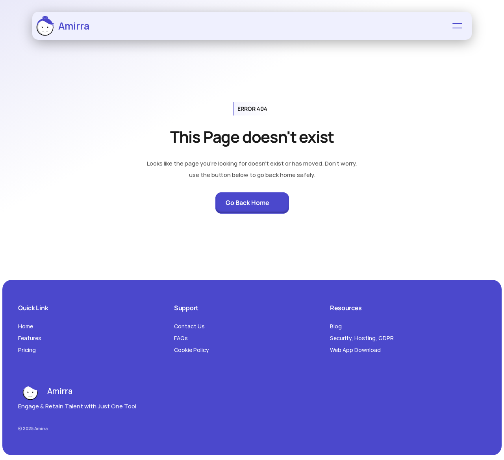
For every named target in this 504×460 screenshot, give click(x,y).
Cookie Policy (191, 350)
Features (29, 338)
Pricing (27, 350)
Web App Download (355, 350)
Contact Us (189, 326)
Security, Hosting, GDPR (362, 338)
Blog (336, 326)
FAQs (181, 338)
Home (25, 326)
